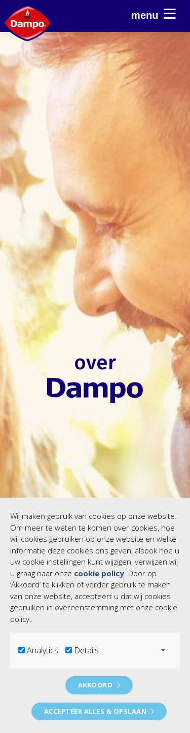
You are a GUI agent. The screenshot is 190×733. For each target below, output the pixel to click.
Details (86, 650)
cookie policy (99, 573)
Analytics (42, 650)
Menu (153, 14)
